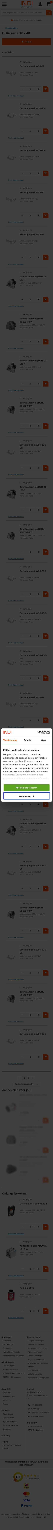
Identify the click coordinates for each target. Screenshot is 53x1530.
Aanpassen (26, 796)
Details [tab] (27, 740)
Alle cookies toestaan (26, 788)
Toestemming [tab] (10, 740)
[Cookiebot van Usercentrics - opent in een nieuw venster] (38, 732)
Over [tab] (43, 740)
